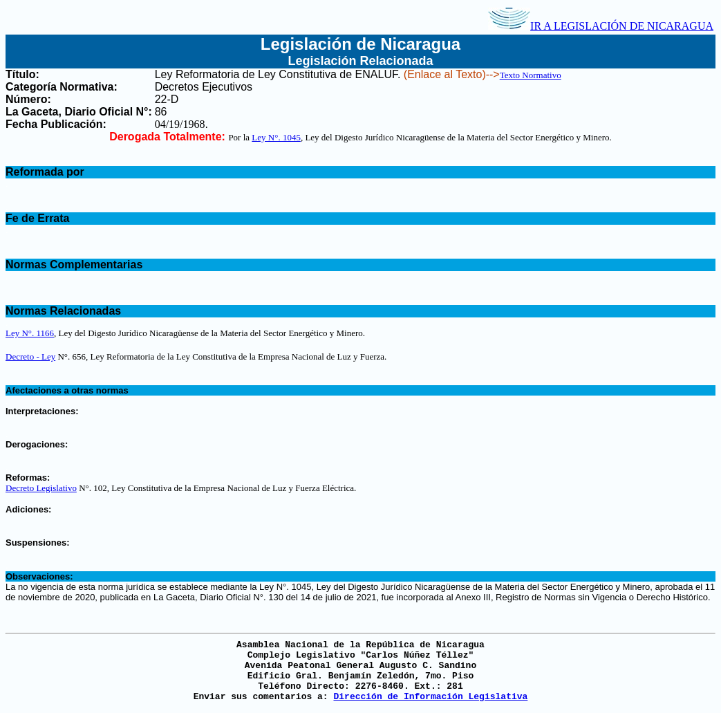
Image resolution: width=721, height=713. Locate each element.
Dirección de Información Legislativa (430, 697)
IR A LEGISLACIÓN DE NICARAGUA (600, 26)
